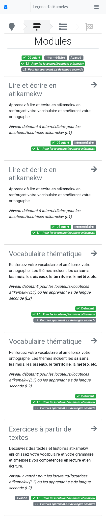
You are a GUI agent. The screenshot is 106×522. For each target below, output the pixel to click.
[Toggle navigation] (96, 7)
